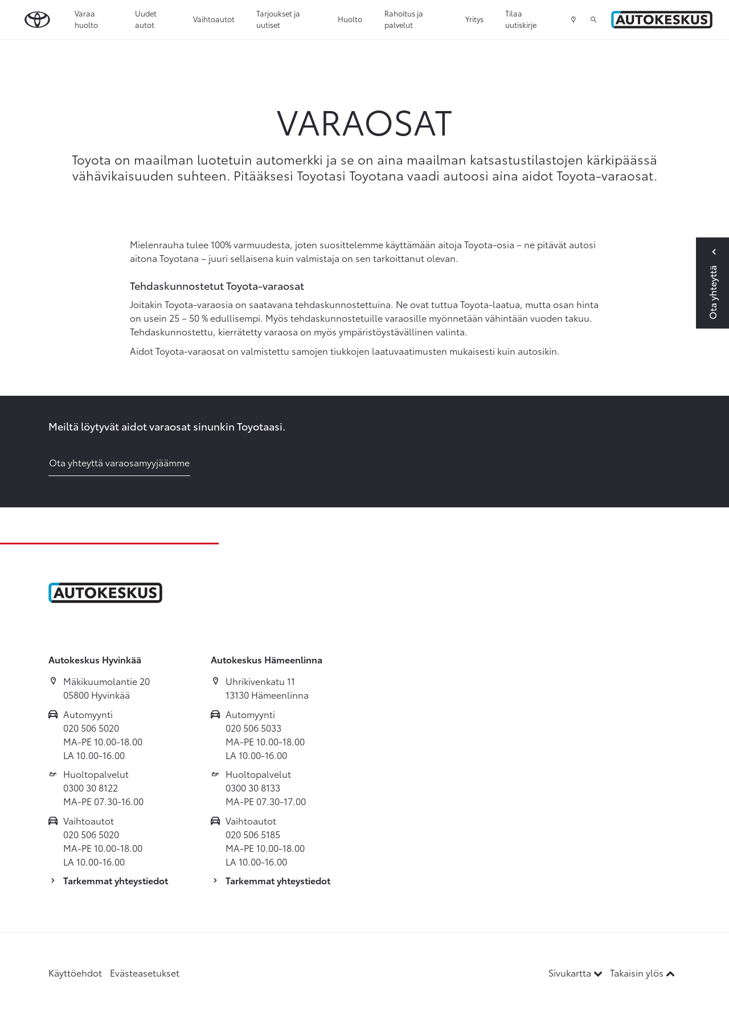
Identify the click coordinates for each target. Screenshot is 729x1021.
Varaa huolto (86, 19)
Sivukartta (576, 972)
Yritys (474, 19)
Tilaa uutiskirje (520, 19)
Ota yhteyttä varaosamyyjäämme (119, 462)
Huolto (350, 19)
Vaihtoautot (214, 19)
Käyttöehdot (75, 972)
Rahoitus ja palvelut (403, 19)
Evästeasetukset (144, 972)
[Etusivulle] (661, 20)
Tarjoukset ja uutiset (278, 19)
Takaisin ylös (642, 972)
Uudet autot (146, 19)
